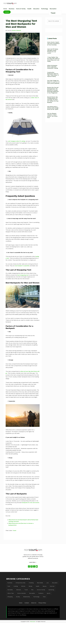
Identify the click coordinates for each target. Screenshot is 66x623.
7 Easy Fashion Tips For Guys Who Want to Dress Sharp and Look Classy (53, 59)
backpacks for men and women (30, 502)
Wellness (18, 589)
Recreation (32, 593)
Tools (44, 596)
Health (37, 586)
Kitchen (23, 586)
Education (55, 582)
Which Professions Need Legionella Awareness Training (52, 67)
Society (18, 596)
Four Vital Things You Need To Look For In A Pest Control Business (53, 82)
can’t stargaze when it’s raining (16, 141)
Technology (36, 596)
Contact (27, 602)
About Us (33, 602)
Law (47, 582)
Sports (48, 593)
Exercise (52, 586)
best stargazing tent (23, 275)
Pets (32, 589)
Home (20, 602)
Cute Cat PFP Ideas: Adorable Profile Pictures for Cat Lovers (52, 51)
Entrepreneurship (20, 582)
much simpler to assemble (22, 265)
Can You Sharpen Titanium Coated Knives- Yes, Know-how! (52, 115)
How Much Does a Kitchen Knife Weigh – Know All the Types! (53, 108)
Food (8, 586)
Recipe (30, 586)
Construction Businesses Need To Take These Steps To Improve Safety (53, 74)
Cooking (15, 586)
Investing (31, 582)
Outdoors (40, 593)
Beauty (44, 586)
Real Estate (40, 582)
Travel (14, 530)
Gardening (51, 589)
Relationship (26, 596)
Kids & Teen (10, 593)
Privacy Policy (42, 602)
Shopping (10, 596)
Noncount (32, 621)
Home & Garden (21, 593)
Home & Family (41, 589)
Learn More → (33, 562)
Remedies (10, 589)
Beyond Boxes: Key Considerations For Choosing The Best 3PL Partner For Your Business (52, 99)
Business (9, 582)
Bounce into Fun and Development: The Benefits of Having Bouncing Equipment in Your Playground (53, 90)
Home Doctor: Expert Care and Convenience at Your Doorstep (53, 43)
